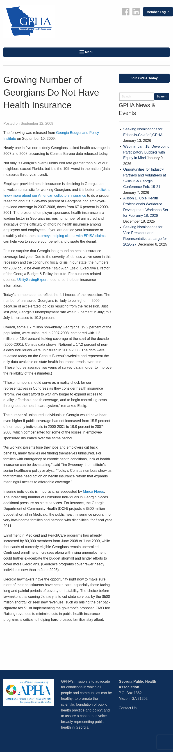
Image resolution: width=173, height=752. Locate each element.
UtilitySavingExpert (32, 280)
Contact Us (128, 708)
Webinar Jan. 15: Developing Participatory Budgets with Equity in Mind (146, 152)
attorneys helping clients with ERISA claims (71, 236)
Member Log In (157, 12)
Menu (86, 52)
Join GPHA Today (144, 78)
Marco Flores (93, 491)
